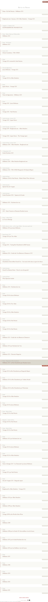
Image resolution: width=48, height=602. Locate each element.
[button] (27, 600)
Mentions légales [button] (23, 600)
